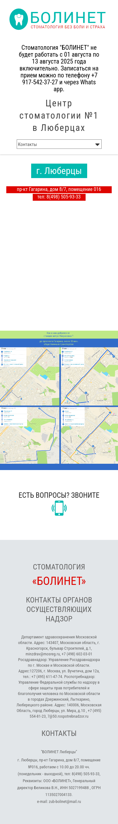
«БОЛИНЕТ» (59, 581)
